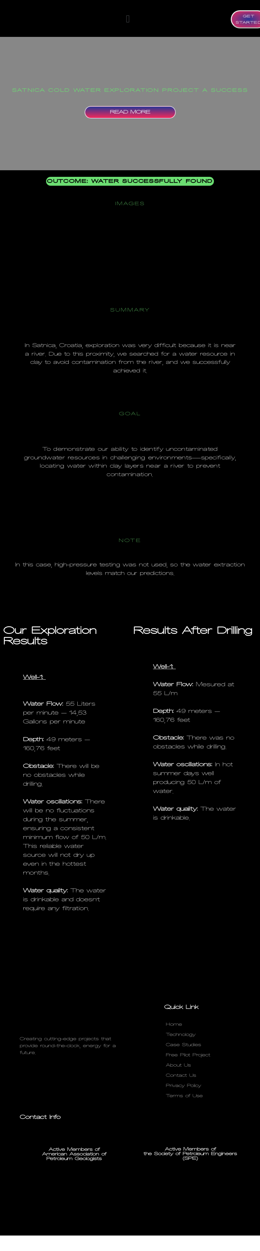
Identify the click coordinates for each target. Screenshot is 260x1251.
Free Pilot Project (188, 1055)
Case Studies (183, 1045)
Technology (180, 1034)
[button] (128, 19)
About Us (178, 1065)
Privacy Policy (183, 1085)
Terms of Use (184, 1096)
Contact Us (181, 1075)
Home (174, 1024)
